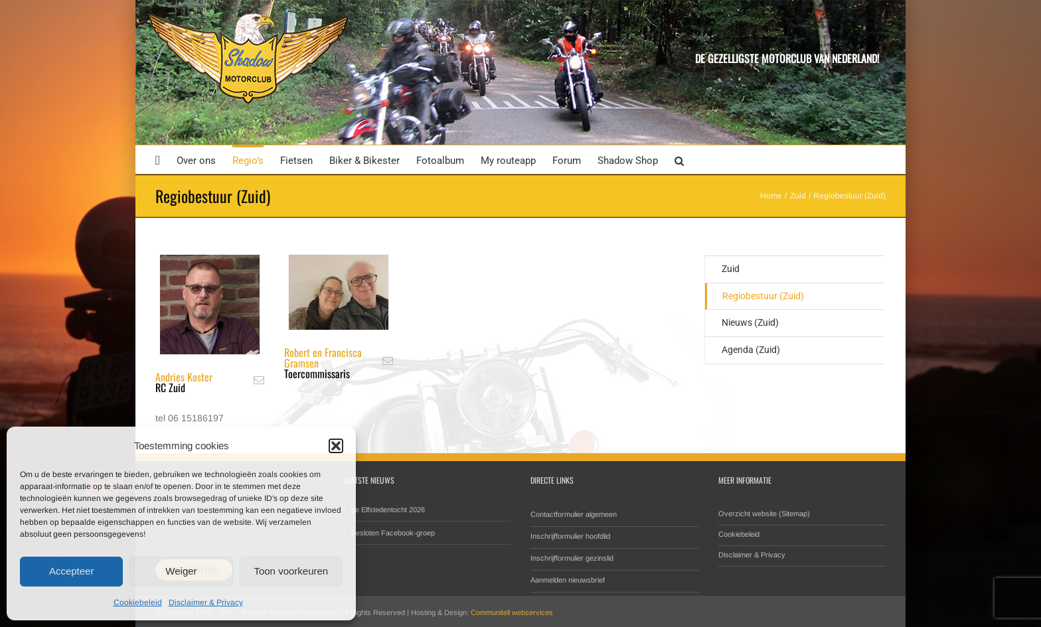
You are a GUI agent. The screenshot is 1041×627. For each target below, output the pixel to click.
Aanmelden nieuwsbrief (567, 580)
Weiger (181, 571)
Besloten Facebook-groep (393, 533)
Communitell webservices (512, 612)
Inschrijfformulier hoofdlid (570, 536)
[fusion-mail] (259, 380)
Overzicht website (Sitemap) (764, 514)
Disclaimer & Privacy (206, 602)
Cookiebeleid (138, 602)
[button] (336, 446)
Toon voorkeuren (291, 571)
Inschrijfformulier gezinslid (571, 558)
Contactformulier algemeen (573, 514)
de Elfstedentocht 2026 (388, 510)
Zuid (731, 268)
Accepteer (71, 571)
